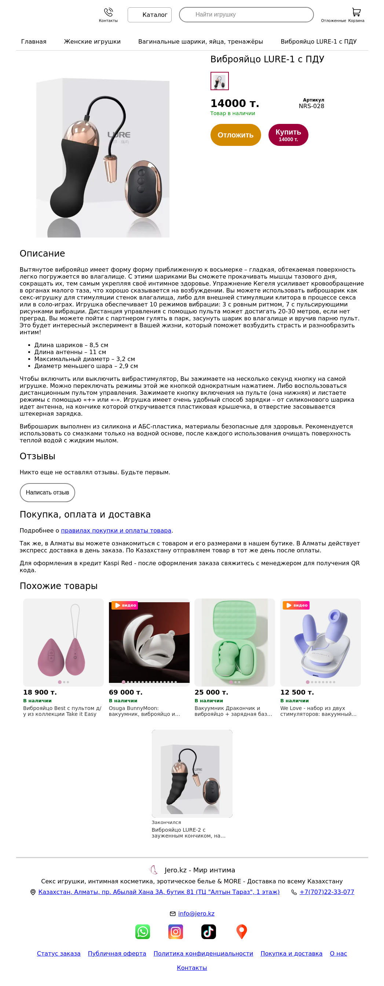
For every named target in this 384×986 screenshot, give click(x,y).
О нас (338, 953)
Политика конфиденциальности (203, 953)
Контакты (192, 967)
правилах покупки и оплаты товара (116, 530)
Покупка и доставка (291, 953)
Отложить (236, 135)
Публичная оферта (117, 953)
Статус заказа (59, 953)
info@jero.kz (196, 913)
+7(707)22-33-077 (327, 891)
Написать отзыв (47, 492)
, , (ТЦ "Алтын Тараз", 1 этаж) (159, 891)
